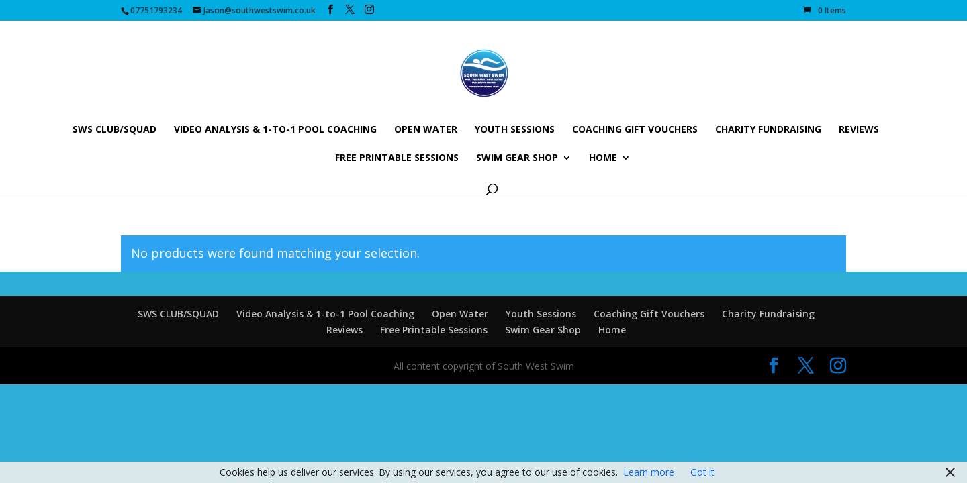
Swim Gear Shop (517, 158)
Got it (702, 472)
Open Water (425, 130)
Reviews (859, 130)
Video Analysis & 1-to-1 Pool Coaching (275, 130)
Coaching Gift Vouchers (635, 130)
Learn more (648, 472)
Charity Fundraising (768, 130)
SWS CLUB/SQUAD (114, 130)
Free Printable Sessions (397, 158)
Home (603, 158)
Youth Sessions (515, 130)
